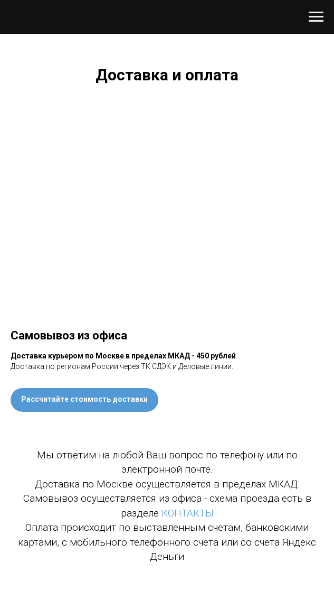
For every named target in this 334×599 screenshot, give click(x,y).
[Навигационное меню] (316, 17)
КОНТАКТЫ (187, 513)
